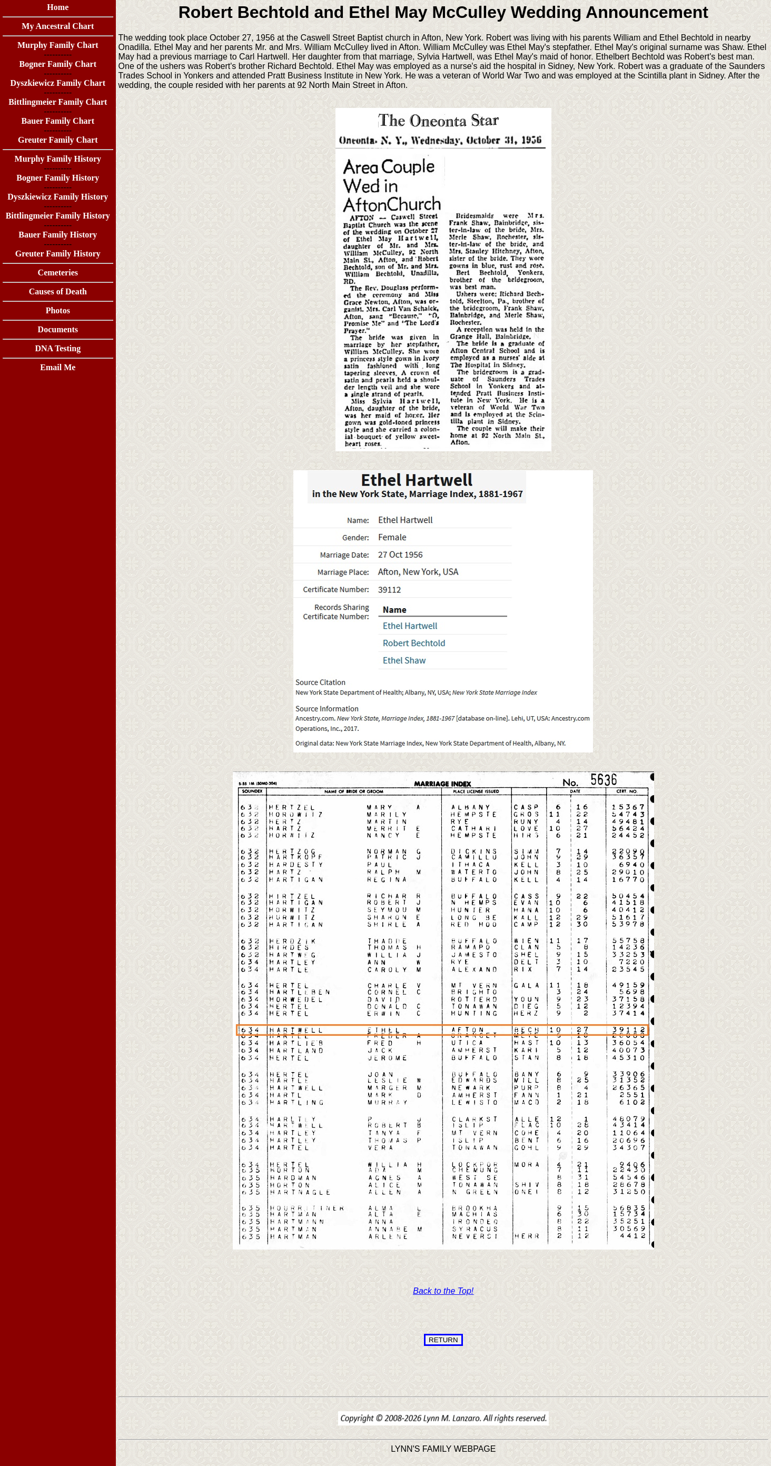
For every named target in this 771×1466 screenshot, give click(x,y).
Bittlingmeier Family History (58, 215)
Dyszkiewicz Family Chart (58, 82)
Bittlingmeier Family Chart (57, 101)
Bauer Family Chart (58, 120)
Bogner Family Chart (57, 64)
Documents (58, 329)
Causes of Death (58, 291)
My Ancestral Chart (58, 26)
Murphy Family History (58, 158)
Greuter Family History (58, 253)
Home (57, 7)
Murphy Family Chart (57, 45)
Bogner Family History (57, 177)
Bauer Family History (57, 234)
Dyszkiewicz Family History (57, 196)
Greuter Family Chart (57, 139)
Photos (58, 310)
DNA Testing (58, 348)
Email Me (57, 367)
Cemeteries (58, 272)
